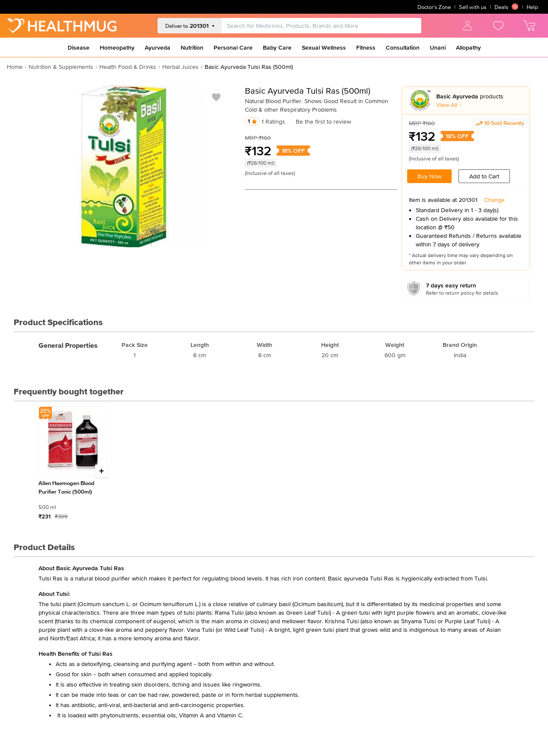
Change (494, 199)
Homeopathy (117, 47)
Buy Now (429, 176)
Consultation (403, 47)
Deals (506, 6)
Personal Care (233, 47)
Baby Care (277, 47)
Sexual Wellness (324, 47)
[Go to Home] (61, 25)
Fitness (365, 47)
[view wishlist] (498, 26)
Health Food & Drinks (127, 66)
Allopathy (468, 47)
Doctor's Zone (434, 7)
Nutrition (192, 47)
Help (532, 7)
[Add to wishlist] (216, 97)
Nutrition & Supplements (61, 66)
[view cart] (529, 26)
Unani (438, 47)
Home (15, 66)
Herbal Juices (180, 66)
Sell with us (472, 7)
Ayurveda (157, 47)
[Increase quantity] (101, 471)
